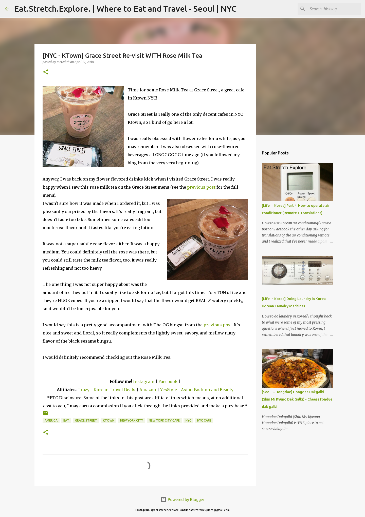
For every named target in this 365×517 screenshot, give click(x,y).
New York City (131, 420)
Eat (66, 420)
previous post (201, 187)
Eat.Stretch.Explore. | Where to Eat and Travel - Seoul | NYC (125, 8)
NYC (188, 420)
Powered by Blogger (182, 499)
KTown (108, 420)
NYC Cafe (204, 420)
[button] (46, 72)
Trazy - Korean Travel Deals (106, 389)
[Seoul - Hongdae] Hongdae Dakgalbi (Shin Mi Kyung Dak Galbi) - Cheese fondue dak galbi (297, 399)
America (51, 420)
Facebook (168, 381)
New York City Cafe (164, 420)
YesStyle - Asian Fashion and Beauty (196, 389)
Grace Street (86, 420)
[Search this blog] (334, 9)
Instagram (143, 381)
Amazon (148, 389)
